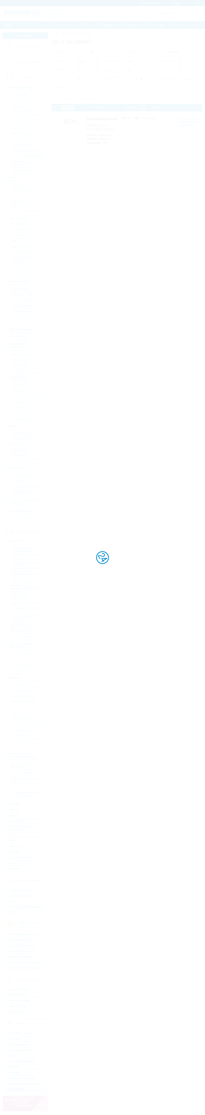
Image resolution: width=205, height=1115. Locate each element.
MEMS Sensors (20, 450)
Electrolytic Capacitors (23, 625)
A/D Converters (20, 95)
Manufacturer (62, 62)
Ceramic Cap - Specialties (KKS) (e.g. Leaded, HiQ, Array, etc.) (26, 607)
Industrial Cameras (21, 957)
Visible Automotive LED (24, 413)
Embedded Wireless (21, 1050)
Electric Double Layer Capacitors (23, 618)
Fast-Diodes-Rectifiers (23, 294)
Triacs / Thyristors (21, 518)
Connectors (16, 821)
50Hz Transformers (22, 654)
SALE (109, 98)
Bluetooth (15, 1039)
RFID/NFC (15, 1067)
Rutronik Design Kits (22, 246)
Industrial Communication (25, 962)
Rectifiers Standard (22, 306)
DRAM (15, 196)
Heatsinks (15, 852)
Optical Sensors (20, 455)
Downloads (131, 25)
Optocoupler (18, 385)
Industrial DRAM (19, 989)
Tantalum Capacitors (22, 637)
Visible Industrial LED (23, 419)
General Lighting (20, 371)
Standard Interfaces (22, 258)
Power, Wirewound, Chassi (26, 724)
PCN (83, 25)
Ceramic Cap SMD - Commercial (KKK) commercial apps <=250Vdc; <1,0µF (27, 553)
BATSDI (14, 804)
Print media (155, 25)
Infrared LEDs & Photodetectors (20, 378)
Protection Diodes (21, 300)
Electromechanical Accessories (20, 828)
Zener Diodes (18, 322)
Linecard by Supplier (29, 62)
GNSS (13, 1056)
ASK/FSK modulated (21, 1033)
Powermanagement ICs (24, 134)
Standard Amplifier (21, 145)
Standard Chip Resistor (24, 691)
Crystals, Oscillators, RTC (25, 772)
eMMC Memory (20, 202)
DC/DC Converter (21, 111)
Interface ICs (18, 123)
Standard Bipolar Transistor (26, 487)
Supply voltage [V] (165, 79)
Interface (59, 70)
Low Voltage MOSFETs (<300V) (24, 494)
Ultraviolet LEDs (20, 365)
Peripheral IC (18, 235)
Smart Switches (20, 139)
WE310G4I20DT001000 (105, 119)
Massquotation (105, 25)
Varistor (15, 747)
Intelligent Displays (21, 896)
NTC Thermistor (20, 735)
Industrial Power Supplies (25, 968)
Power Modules (20, 337)
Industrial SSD (18, 1006)
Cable (12, 815)
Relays (13, 863)
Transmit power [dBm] (114, 79)
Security (14, 1073)
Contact (178, 25)
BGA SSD (16, 185)
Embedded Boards (20, 940)
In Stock (64, 98)
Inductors (16, 671)
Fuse (12, 841)
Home (8, 25)
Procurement (61, 25)
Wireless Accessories (22, 1078)
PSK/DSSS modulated (22, 1061)
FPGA (14, 207)
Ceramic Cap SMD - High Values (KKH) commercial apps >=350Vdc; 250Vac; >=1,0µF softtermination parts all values (27, 570)
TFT (11, 913)
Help (196, 25)
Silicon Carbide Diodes (24, 317)
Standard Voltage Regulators (27, 156)
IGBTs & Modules (21, 475)
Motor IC (16, 128)
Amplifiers (16, 106)
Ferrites (15, 659)
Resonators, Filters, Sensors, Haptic (22, 780)
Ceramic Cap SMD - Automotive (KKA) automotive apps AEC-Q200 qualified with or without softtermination (27, 590)
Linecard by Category (29, 46)
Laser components (21, 354)
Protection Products (21, 857)
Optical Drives (18, 1012)
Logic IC (15, 213)
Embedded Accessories (23, 934)
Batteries (14, 810)
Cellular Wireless (19, 1045)
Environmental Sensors (24, 439)
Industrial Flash (18, 995)
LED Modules (18, 402)
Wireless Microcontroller (24, 1084)
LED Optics (17, 391)
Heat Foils (15, 846)
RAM (14, 241)
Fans (12, 835)
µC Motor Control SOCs (24, 274)
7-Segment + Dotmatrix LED (27, 396)
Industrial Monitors (21, 890)
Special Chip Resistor (23, 696)
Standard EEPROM (22, 252)
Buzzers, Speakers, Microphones (22, 766)
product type (61, 53)
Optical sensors (20, 360)
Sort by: (134, 53)
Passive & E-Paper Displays (26, 907)
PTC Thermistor (20, 741)
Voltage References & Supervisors (23, 163)
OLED (12, 901)
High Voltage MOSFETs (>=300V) (24, 502)
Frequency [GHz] (165, 62)
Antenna (160, 70)
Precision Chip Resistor (24, 702)
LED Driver (17, 407)
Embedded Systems (21, 951)
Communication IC (21, 190)
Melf (13, 707)
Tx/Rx (57, 79)
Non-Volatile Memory (23, 230)
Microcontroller (19, 218)
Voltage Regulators (22, 170)
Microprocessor (20, 224)
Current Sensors (20, 433)
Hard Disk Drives (19, 1001)
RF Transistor (18, 481)
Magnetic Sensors (21, 444)
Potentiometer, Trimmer (24, 730)
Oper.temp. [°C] (63, 88)
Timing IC (16, 263)
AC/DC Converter (21, 100)
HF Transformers (20, 665)
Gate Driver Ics (19, 117)
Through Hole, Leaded (24, 719)
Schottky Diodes (20, 311)
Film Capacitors (20, 631)
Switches (14, 869)
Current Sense (19, 685)
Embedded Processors (23, 945)
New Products (87, 98)
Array (14, 713)
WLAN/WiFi (16, 1089)
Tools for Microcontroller (24, 269)
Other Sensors (19, 461)
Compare (68, 107)
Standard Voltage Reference (27, 151)
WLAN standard (114, 62)
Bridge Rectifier (20, 289)
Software (110, 70)
